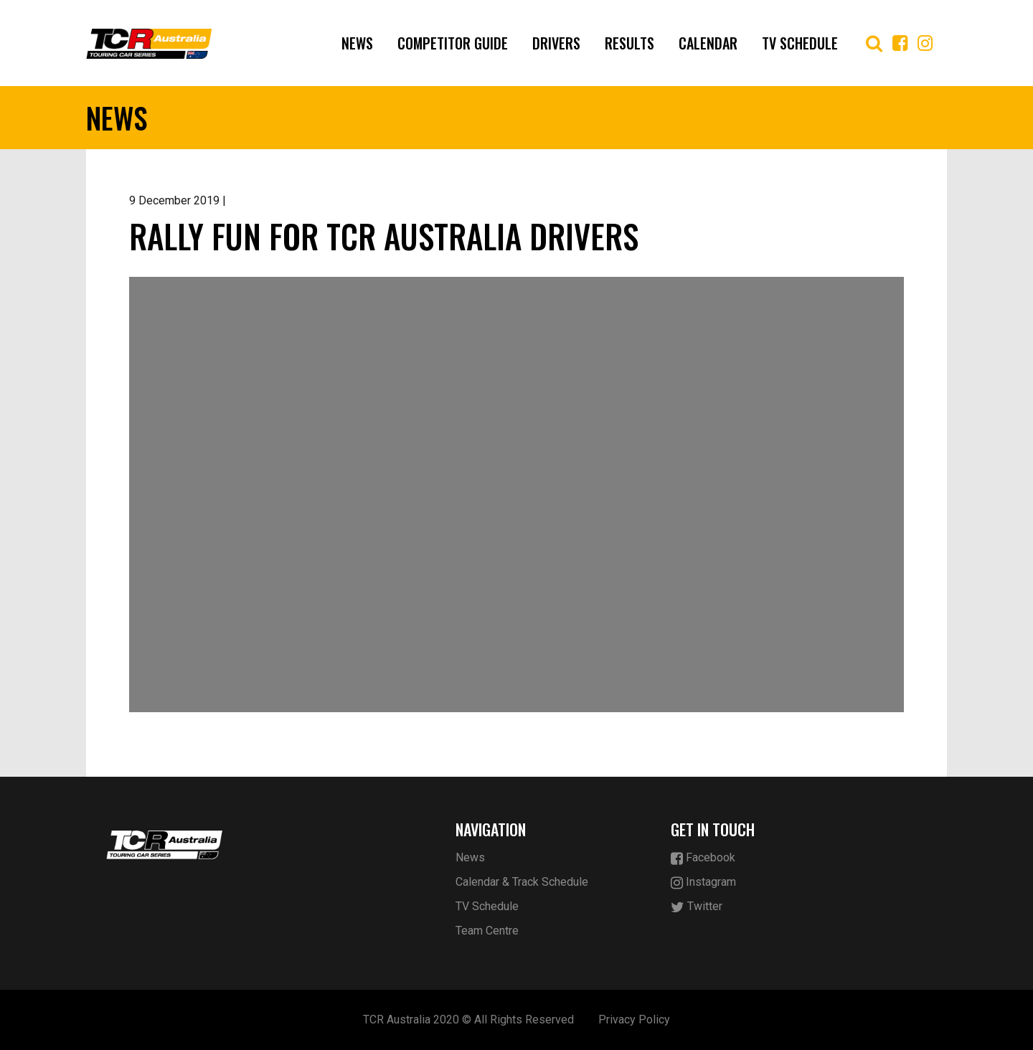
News (357, 43)
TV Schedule (800, 43)
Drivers (556, 43)
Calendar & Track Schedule (522, 882)
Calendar (708, 43)
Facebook (703, 858)
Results (629, 43)
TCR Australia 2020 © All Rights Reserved (468, 1019)
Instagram (703, 882)
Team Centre (487, 930)
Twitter (696, 906)
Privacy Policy (634, 1019)
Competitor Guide (452, 43)
